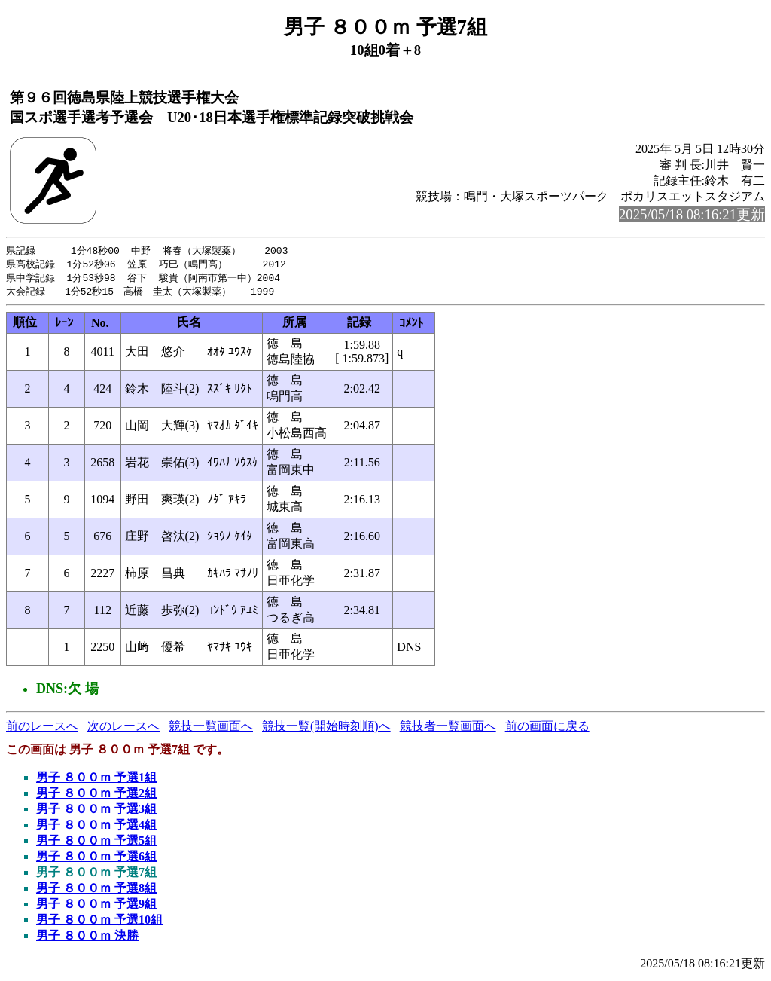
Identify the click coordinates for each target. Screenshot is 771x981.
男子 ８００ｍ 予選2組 (96, 796)
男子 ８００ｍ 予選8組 (96, 891)
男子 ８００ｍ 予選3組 (96, 811)
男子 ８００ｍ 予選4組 (96, 827)
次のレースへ (123, 729)
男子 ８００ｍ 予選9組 (96, 906)
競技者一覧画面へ (448, 729)
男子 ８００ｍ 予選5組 (96, 843)
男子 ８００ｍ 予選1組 (96, 780)
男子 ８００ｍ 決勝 (87, 938)
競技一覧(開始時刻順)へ (326, 729)
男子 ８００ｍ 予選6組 (96, 859)
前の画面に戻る (547, 729)
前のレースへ (42, 729)
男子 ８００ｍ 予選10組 (99, 922)
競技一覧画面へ (211, 729)
